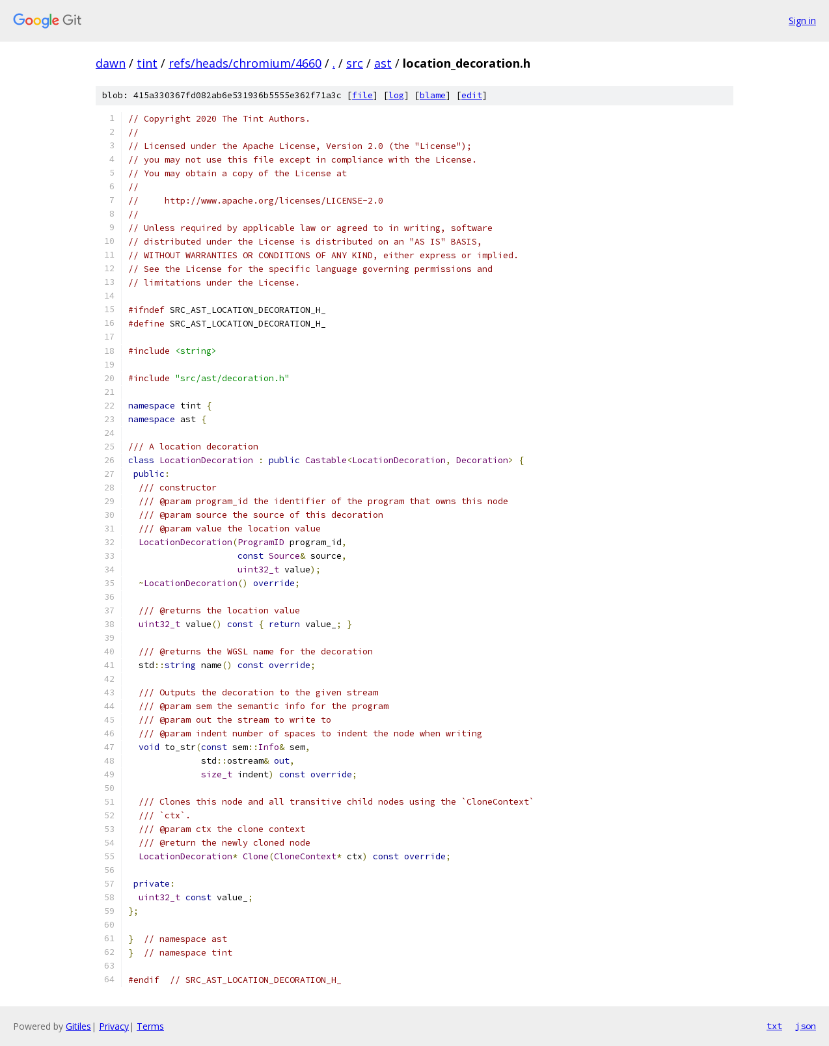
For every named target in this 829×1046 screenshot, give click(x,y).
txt (774, 1026)
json (805, 1026)
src (354, 63)
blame (433, 95)
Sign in (802, 20)
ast (383, 63)
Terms (150, 1026)
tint (147, 63)
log (396, 95)
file (362, 95)
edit (471, 95)
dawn (111, 63)
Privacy (114, 1026)
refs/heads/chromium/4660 (245, 63)
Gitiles (78, 1026)
